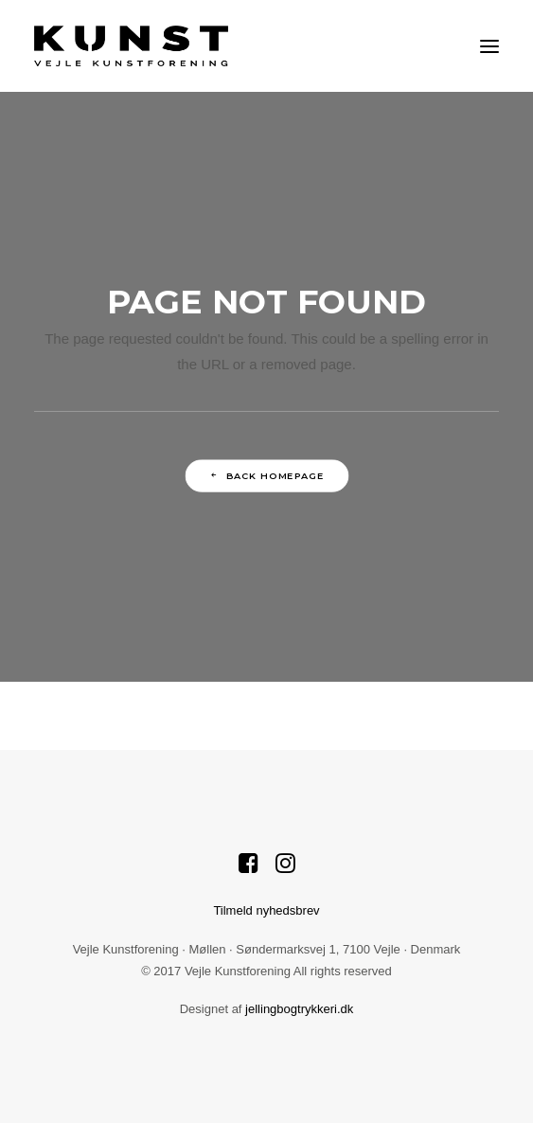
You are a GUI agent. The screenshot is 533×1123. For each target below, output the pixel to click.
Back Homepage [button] (266, 475)
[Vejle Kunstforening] (131, 46)
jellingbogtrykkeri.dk (299, 1009)
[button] (489, 46)
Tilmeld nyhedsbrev (266, 910)
